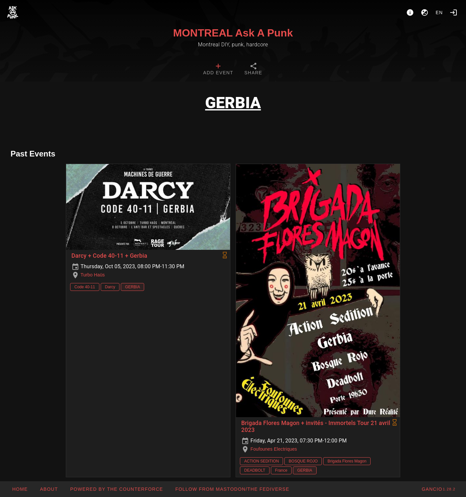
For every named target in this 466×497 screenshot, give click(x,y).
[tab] (218, 70)
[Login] (453, 12)
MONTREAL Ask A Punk (233, 33)
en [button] (439, 12)
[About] (410, 12)
